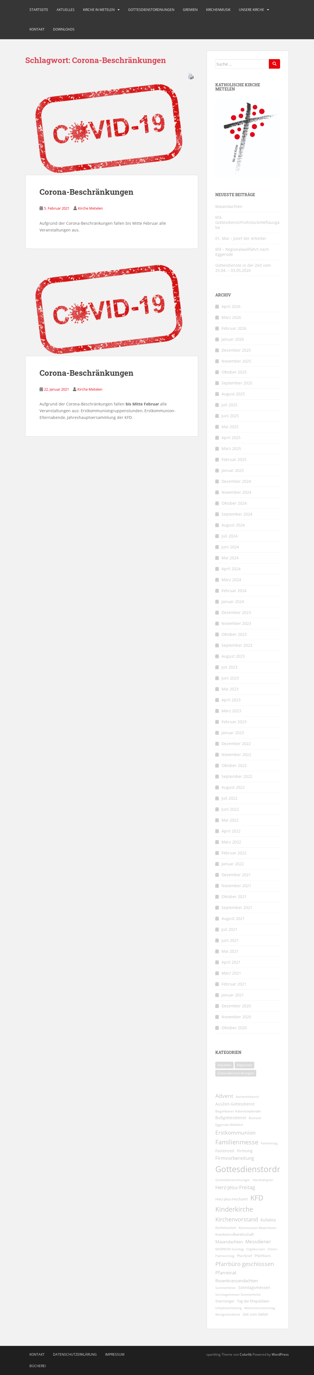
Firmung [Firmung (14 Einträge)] (245, 1150)
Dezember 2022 (236, 743)
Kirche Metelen (90, 208)
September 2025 (236, 383)
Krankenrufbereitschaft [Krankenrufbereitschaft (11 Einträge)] (234, 1234)
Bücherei (37, 1366)
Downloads (64, 29)
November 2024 (236, 492)
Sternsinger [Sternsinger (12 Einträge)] (224, 1301)
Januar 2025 (232, 470)
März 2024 (231, 579)
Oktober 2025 (234, 372)
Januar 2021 (232, 995)
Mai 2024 (230, 557)
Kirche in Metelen (99, 9)
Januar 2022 (232, 863)
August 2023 (233, 656)
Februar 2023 (233, 721)
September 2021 (236, 907)
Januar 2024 (232, 601)
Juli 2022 (229, 798)
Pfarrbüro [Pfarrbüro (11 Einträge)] (263, 1255)
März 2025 (231, 448)
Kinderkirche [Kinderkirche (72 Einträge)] (234, 1209)
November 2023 (236, 623)
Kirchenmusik (218, 9)
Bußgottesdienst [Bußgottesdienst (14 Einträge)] (230, 1117)
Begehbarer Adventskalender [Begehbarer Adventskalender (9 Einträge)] (238, 1111)
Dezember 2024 (236, 481)
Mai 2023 (230, 689)
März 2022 (231, 842)
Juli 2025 (229, 404)
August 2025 (233, 393)
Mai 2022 (230, 820)
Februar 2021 (233, 984)
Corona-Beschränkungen (86, 192)
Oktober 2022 (234, 765)
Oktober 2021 (234, 896)
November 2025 (236, 361)
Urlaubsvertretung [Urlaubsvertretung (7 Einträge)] (228, 1308)
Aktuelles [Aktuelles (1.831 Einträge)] (224, 1065)
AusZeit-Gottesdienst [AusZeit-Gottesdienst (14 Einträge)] (235, 1104)
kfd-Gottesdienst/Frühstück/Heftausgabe (247, 222)
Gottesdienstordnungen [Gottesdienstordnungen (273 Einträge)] (235, 1073)
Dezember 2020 (236, 1005)
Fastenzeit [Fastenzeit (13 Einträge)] (224, 1150)
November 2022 (236, 754)
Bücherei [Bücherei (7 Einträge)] (255, 1118)
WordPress (280, 1354)
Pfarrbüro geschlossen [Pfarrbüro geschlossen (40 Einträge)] (244, 1264)
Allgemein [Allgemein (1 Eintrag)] (244, 1065)
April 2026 (231, 306)
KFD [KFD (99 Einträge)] (256, 1197)
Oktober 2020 (234, 1027)
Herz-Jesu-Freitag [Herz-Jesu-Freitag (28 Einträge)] (235, 1187)
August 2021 (233, 918)
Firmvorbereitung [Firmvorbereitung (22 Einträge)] (234, 1158)
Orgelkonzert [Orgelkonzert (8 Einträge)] (255, 1249)
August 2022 (233, 787)
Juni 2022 (230, 809)
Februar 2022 (233, 852)
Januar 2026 (232, 339)
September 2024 (236, 514)
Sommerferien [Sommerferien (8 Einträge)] (225, 1288)
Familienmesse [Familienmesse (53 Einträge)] (236, 1142)
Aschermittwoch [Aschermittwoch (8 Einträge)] (247, 1097)
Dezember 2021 (236, 874)
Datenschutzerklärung (75, 1354)
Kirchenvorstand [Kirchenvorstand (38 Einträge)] (236, 1219)
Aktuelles (66, 9)
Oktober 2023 (234, 634)
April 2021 (231, 962)
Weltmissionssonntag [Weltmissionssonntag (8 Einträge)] (259, 1308)
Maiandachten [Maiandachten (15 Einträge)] (229, 1241)
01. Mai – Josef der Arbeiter (240, 238)
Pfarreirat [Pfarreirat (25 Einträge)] (225, 1272)
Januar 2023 (232, 732)
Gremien (190, 9)
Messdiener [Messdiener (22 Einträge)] (258, 1241)
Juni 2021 (230, 940)
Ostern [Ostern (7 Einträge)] (272, 1249)
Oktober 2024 (234, 503)
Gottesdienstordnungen (151, 9)
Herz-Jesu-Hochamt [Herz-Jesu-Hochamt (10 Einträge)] (231, 1199)
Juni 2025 (230, 415)
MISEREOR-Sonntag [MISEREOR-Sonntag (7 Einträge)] (229, 1249)
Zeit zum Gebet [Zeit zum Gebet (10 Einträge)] (255, 1314)
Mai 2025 (230, 426)
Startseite (38, 9)
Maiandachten (229, 206)
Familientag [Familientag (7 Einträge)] (269, 1143)
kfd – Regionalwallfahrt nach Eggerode (242, 252)
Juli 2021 (229, 929)
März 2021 (231, 973)
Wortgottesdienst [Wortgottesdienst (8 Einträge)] (227, 1314)
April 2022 (231, 831)
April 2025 (231, 437)
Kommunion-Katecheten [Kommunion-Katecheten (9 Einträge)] (257, 1227)
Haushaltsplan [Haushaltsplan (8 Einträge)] (263, 1180)
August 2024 (233, 525)
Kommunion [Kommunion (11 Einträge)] (225, 1227)
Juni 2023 (230, 678)
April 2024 (231, 568)
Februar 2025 (233, 459)
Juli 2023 (229, 667)
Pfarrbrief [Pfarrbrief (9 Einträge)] (244, 1255)
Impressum (114, 1354)
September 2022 (236, 776)
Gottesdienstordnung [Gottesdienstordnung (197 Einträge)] (256, 1169)
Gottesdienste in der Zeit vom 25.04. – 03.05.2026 (243, 268)
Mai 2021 (230, 951)
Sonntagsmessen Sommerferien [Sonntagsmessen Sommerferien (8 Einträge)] (238, 1294)
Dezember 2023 (236, 612)
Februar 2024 (233, 590)
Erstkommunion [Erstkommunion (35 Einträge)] (235, 1132)
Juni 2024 (230, 546)
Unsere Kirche (251, 9)
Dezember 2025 (236, 350)
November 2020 (236, 1016)
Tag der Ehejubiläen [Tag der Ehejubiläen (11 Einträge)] (253, 1301)
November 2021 (236, 885)
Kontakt (37, 29)
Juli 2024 (229, 536)
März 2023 (231, 710)
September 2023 (236, 645)
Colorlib (246, 1354)
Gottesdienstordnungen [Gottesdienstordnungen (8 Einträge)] (232, 1180)
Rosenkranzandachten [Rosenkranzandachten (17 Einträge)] (236, 1280)
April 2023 (231, 699)
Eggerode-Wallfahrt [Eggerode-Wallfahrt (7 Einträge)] (229, 1125)
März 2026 (231, 317)
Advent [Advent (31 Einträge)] (224, 1096)
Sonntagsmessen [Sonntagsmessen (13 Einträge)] (254, 1287)
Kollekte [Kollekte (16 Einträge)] (268, 1220)
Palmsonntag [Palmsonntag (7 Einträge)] (224, 1256)
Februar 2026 (233, 328)
